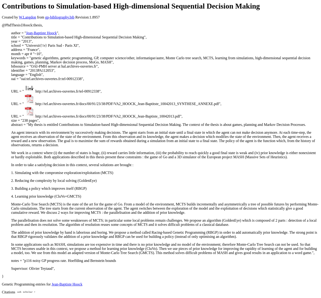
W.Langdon (27, 17)
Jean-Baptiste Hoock (41, 33)
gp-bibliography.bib (60, 17)
